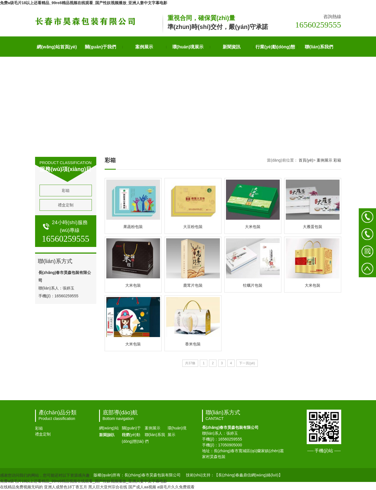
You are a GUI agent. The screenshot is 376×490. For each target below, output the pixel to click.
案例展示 (144, 46)
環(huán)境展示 (188, 46)
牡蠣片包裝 (252, 285)
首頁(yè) (306, 160)
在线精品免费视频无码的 (21, 487)
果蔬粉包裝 (133, 226)
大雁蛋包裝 (312, 226)
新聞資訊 (231, 46)
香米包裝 (193, 344)
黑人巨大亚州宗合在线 (107, 487)
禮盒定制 (65, 205)
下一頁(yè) (247, 363)
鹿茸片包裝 (193, 285)
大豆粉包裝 (193, 226)
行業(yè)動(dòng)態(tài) (275, 50)
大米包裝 (253, 226)
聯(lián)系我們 (319, 46)
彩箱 (66, 190)
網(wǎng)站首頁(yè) (57, 46)
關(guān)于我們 (100, 46)
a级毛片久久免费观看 (176, 487)
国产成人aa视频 (142, 487)
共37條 (190, 363)
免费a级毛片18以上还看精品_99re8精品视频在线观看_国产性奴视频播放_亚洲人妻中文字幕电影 (83, 3)
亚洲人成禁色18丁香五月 (65, 487)
